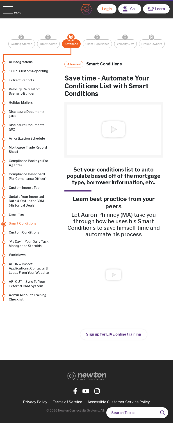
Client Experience (97, 44)
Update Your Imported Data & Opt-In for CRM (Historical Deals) (26, 201)
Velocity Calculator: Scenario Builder (24, 91)
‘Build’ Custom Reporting (28, 71)
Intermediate (48, 44)
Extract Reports (21, 80)
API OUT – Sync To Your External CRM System (27, 284)
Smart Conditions (22, 223)
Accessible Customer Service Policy (118, 402)
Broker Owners (151, 44)
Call (130, 8)
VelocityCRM (125, 44)
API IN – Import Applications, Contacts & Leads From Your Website (29, 268)
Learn (156, 8)
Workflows (17, 255)
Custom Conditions (24, 232)
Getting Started (21, 44)
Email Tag (16, 214)
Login (107, 9)
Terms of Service (67, 402)
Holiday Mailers (21, 102)
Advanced (71, 44)
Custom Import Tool (24, 188)
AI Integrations (21, 62)
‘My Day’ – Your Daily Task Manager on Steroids (28, 244)
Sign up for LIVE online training (113, 334)
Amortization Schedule (27, 138)
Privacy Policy (35, 402)
